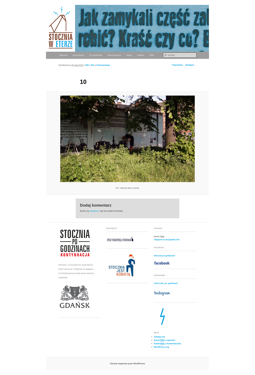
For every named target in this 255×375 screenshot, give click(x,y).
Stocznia (63, 55)
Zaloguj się (159, 337)
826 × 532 (89, 65)
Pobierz (140, 55)
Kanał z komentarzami (167, 343)
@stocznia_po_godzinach (166, 283)
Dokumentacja (114, 55)
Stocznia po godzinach (164, 256)
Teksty (129, 55)
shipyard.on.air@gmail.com (166, 239)
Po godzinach (95, 55)
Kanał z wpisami (164, 340)
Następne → (191, 65)
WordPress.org (161, 347)
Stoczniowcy (78, 55)
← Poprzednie (176, 65)
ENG (151, 55)
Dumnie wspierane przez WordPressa (127, 363)
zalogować (94, 211)
